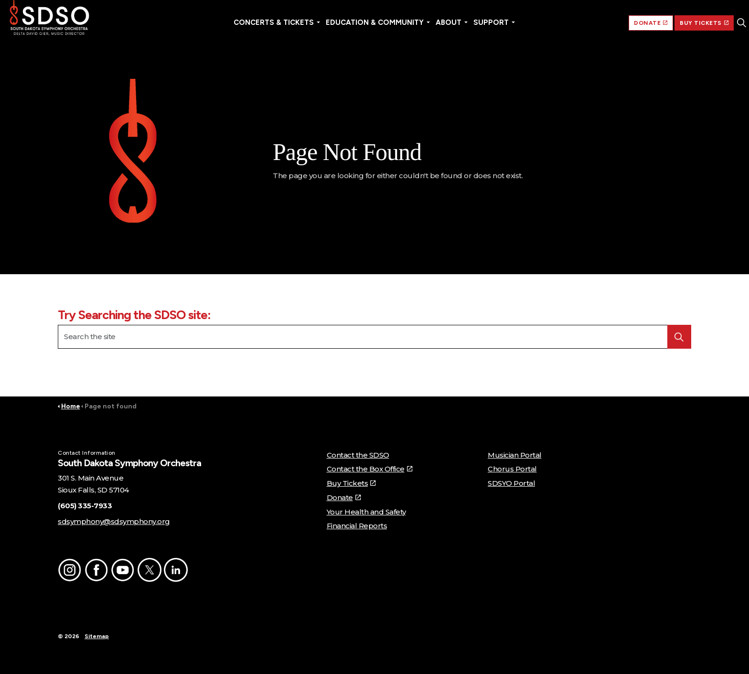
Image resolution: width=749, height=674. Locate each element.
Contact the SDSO (358, 455)
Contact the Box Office (369, 468)
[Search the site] (374, 337)
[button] (133, 154)
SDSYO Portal (511, 483)
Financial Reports (357, 525)
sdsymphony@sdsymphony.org (114, 521)
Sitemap (97, 636)
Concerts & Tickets (274, 22)
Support (491, 22)
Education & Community (375, 22)
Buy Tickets (351, 483)
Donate (344, 497)
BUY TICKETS (704, 23)
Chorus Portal (512, 468)
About (448, 22)
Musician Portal (515, 455)
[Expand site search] (741, 23)
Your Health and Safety (366, 511)
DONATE (651, 23)
